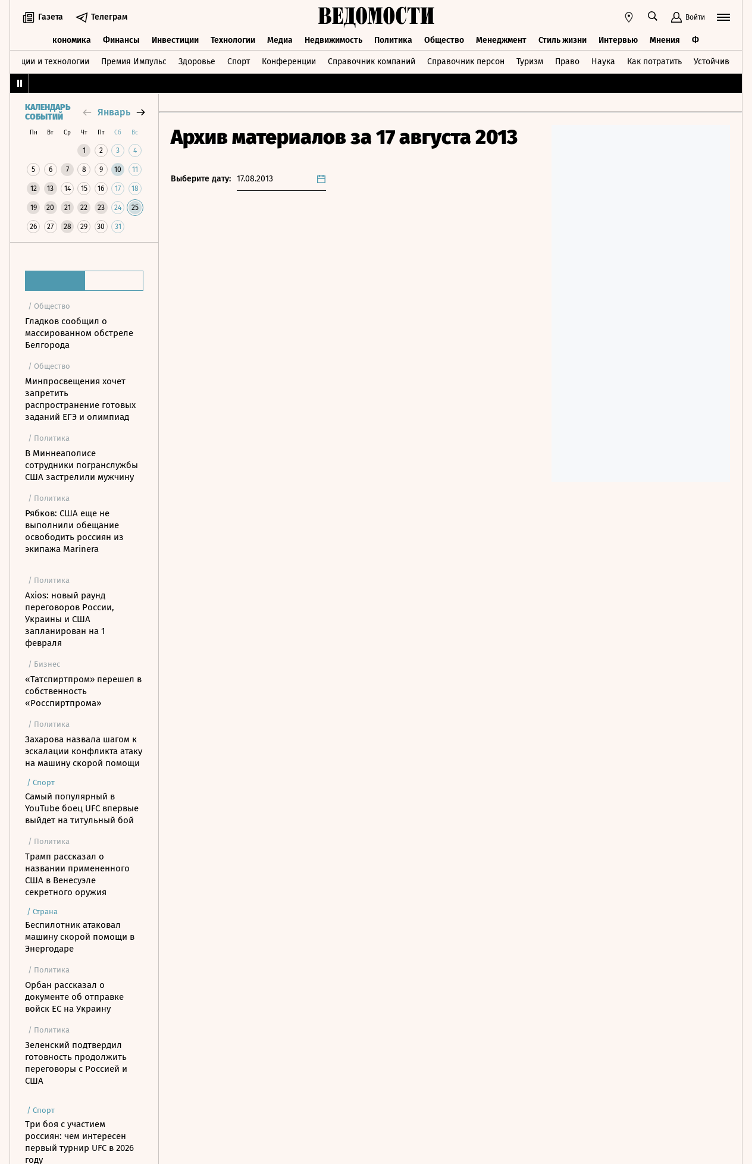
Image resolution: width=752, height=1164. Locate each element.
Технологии (233, 40)
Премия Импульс (134, 62)
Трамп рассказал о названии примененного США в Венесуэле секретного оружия (77, 874)
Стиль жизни (562, 40)
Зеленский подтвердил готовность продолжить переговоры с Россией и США (76, 1063)
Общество (444, 40)
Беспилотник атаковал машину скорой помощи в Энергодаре (79, 937)
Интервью (618, 40)
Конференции (289, 62)
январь (114, 112)
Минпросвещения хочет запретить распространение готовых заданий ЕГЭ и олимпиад (80, 399)
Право (567, 62)
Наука (603, 62)
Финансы (121, 40)
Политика (393, 40)
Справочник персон (466, 62)
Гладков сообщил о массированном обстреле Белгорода (79, 333)
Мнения (665, 40)
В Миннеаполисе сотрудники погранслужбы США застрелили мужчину (81, 465)
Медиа (280, 40)
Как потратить (654, 62)
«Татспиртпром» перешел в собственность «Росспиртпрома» (83, 691)
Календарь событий (47, 112)
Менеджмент (501, 40)
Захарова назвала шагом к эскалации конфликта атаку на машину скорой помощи (83, 751)
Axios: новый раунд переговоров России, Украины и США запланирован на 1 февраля (69, 619)
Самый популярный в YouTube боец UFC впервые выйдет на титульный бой (82, 808)
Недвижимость (333, 40)
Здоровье (196, 62)
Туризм (529, 62)
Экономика (69, 40)
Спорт (238, 62)
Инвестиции (175, 40)
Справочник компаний (371, 62)
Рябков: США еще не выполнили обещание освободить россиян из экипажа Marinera (74, 531)
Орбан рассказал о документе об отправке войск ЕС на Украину (74, 997)
